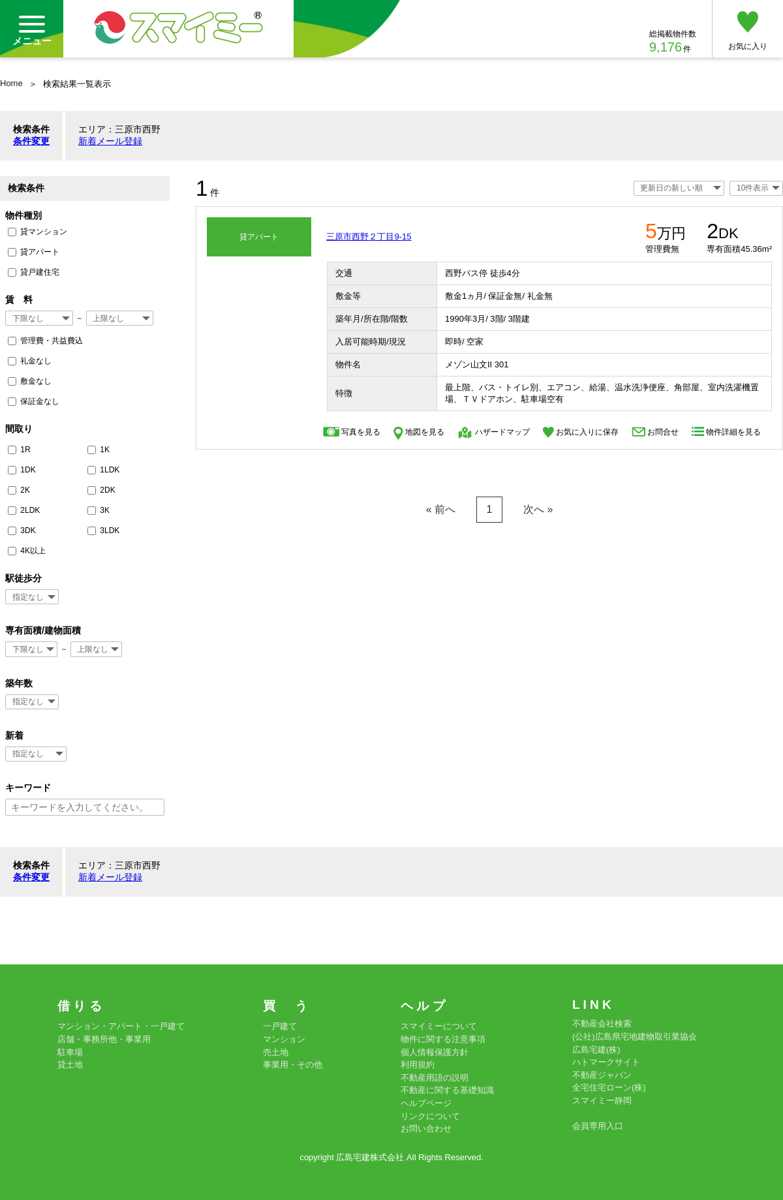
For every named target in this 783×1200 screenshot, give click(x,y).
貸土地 (70, 1064)
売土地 (275, 1052)
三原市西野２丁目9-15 (368, 236)
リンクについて (430, 1116)
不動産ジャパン (602, 1075)
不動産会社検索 (602, 1023)
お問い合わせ (426, 1128)
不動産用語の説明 (434, 1078)
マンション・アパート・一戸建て (121, 1026)
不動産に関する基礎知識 (447, 1090)
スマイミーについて (439, 1026)
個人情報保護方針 (434, 1052)
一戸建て (280, 1026)
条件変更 (31, 141)
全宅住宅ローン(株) (609, 1087)
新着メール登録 (110, 141)
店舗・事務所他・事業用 (104, 1039)
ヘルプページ (426, 1103)
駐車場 (70, 1052)
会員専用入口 (597, 1126)
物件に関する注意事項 (443, 1039)
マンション (284, 1039)
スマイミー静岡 (602, 1100)
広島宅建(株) (596, 1049)
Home (11, 83)
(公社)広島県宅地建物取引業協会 (634, 1036)
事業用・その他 (292, 1064)
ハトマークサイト (606, 1062)
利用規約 (418, 1064)
